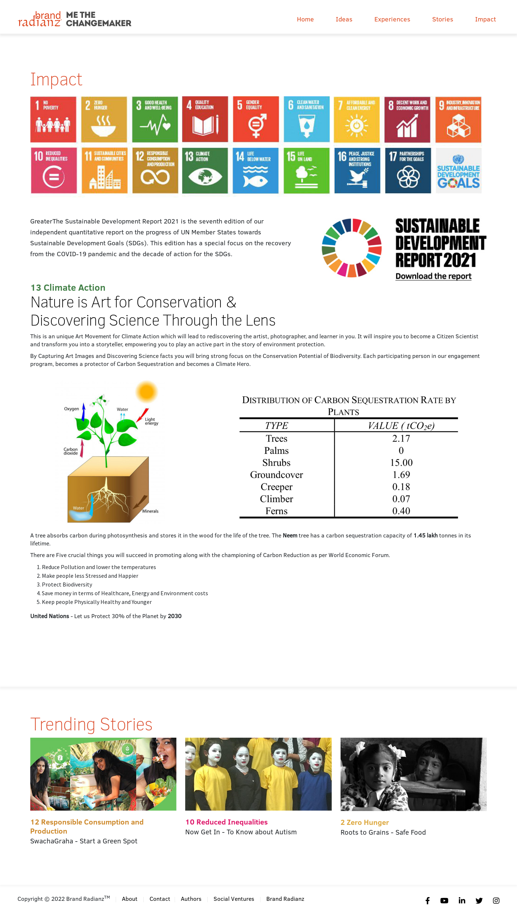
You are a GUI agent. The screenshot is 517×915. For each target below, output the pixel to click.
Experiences (392, 19)
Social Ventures (234, 898)
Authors (191, 898)
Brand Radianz (285, 898)
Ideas (344, 19)
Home (305, 19)
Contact (160, 898)
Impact (485, 19)
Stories (442, 19)
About (130, 898)
